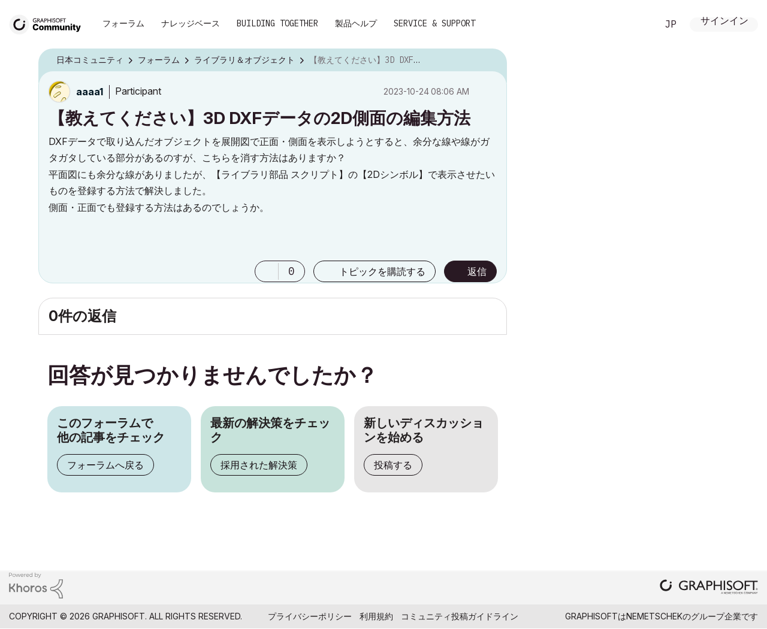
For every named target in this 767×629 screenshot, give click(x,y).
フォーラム (123, 23)
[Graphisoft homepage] (709, 587)
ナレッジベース (190, 23)
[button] (266, 271)
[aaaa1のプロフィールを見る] (89, 92)
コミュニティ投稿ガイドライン (459, 616)
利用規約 (376, 616)
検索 (634, 24)
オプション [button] (490, 60)
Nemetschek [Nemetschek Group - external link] (654, 616)
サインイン (724, 21)
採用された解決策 (259, 465)
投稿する (393, 465)
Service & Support (434, 23)
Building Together (277, 23)
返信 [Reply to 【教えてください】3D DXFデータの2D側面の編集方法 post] (477, 271)
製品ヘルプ (356, 23)
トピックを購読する (382, 271)
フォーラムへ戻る (105, 465)
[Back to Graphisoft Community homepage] (49, 23)
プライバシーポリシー (310, 616)
